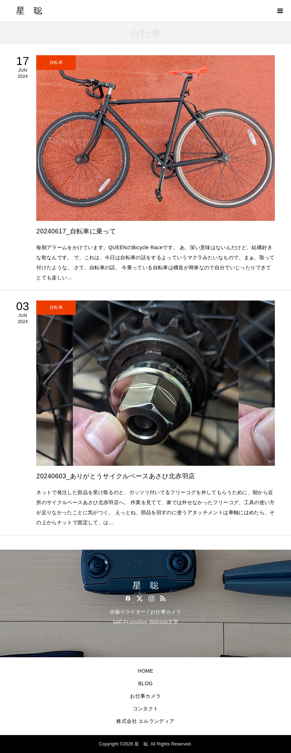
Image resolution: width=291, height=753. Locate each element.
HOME (145, 671)
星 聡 (29, 10)
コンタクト (146, 708)
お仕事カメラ (145, 696)
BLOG (145, 683)
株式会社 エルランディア (145, 721)
